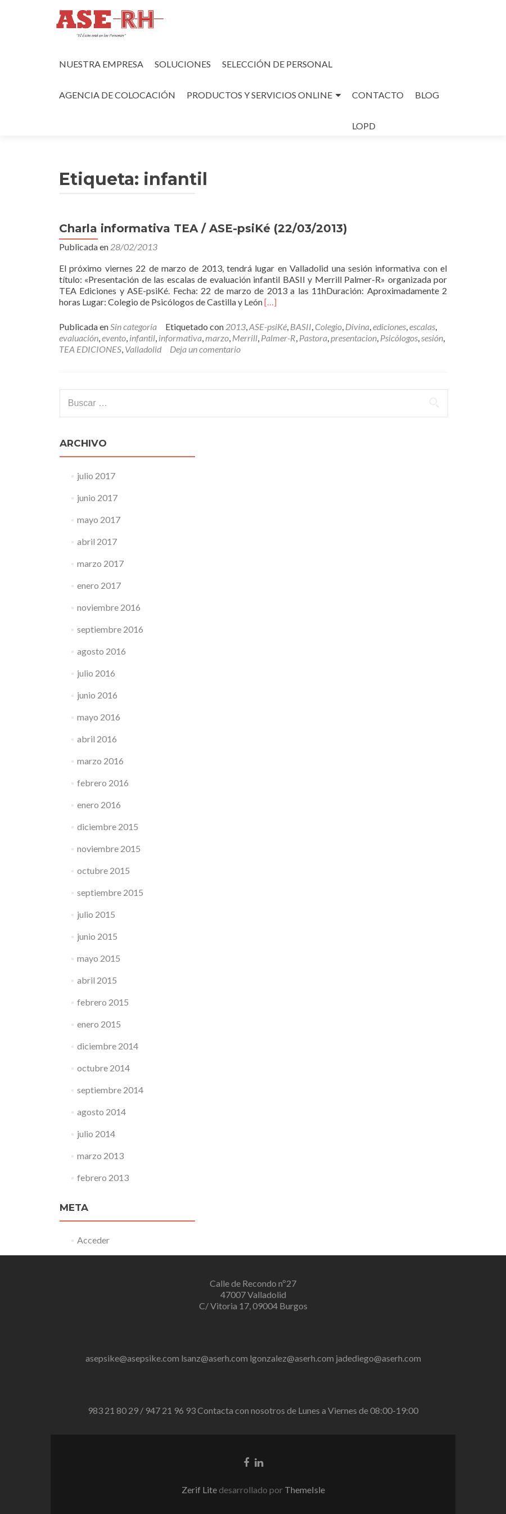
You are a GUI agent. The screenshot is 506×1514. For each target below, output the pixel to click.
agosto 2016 (101, 651)
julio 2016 (96, 673)
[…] (270, 301)
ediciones (389, 326)
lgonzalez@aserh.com (292, 1358)
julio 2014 (96, 1133)
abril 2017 (97, 541)
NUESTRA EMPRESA (101, 63)
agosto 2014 (101, 1111)
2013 (235, 326)
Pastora (313, 337)
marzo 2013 (100, 1155)
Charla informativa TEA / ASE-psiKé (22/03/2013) (203, 228)
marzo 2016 (100, 760)
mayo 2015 (98, 958)
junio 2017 (97, 497)
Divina (357, 326)
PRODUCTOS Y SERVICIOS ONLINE (259, 94)
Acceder (93, 1239)
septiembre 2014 (110, 1089)
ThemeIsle (304, 1489)
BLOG (427, 94)
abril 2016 (97, 738)
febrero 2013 (103, 1177)
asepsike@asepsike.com (132, 1358)
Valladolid (143, 349)
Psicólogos (399, 337)
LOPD (364, 125)
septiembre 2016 (110, 629)
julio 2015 (96, 914)
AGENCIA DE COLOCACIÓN (117, 94)
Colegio (328, 326)
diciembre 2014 (107, 1045)
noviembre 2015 (109, 848)
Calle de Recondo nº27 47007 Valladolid (253, 1289)
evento (114, 337)
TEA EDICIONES (90, 349)
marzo (217, 337)
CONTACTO (378, 94)
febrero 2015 (103, 1002)
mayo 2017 (98, 519)
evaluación (78, 337)
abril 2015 (97, 980)
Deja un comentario (205, 349)
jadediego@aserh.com (378, 1358)
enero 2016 (99, 804)
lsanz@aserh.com (214, 1358)
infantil (142, 337)
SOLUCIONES (183, 63)
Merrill (244, 337)
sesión (432, 337)
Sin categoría (133, 326)
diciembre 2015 (107, 826)
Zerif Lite (200, 1489)
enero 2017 (99, 585)
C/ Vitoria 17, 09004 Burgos (253, 1305)
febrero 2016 (103, 782)
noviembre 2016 (109, 607)
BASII (300, 326)
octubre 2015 (103, 870)
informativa (180, 337)
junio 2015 (97, 936)
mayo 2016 (98, 716)
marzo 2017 (100, 563)
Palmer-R (278, 337)
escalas (422, 326)
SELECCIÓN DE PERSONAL (277, 63)
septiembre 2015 (110, 892)
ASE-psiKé (268, 326)
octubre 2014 (103, 1067)
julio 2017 (96, 475)
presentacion (354, 337)
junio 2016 (97, 695)
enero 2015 (99, 1024)
